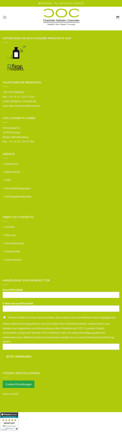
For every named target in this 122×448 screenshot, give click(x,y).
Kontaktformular (30, 105)
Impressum (11, 163)
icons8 (14, 393)
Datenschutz (12, 171)
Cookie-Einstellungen (18, 384)
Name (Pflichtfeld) (61, 294)
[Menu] (5, 17)
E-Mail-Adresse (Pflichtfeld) (61, 308)
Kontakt (10, 226)
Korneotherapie (14, 243)
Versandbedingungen (18, 188)
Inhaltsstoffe (12, 251)
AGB (8, 179)
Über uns (10, 235)
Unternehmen (13, 259)
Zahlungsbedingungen (18, 196)
